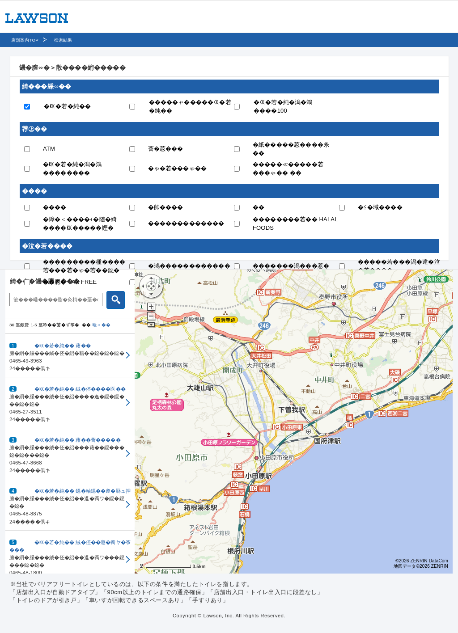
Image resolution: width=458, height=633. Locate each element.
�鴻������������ (189, 265)
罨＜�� (101, 324)
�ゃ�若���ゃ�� (177, 168)
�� (258, 207)
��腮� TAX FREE (70, 282)
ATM (49, 148)
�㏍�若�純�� (67, 106)
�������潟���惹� (291, 265)
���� (55, 207)
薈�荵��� (165, 148)
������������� (186, 223)
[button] (70, 355)
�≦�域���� (380, 207)
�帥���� (165, 207)
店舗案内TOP (24, 40)
